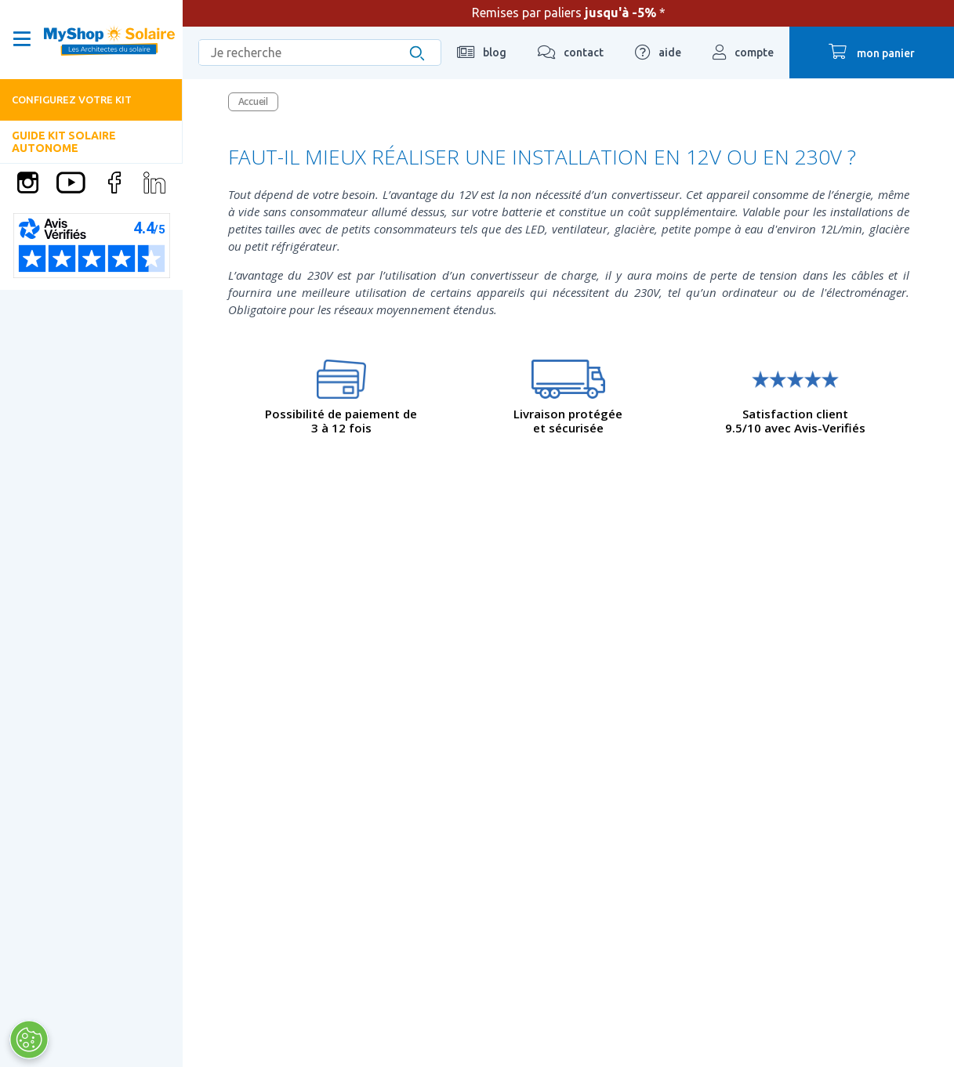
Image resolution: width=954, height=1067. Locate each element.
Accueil (253, 101)
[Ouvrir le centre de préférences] (29, 1039)
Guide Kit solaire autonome (64, 141)
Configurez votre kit (72, 99)
